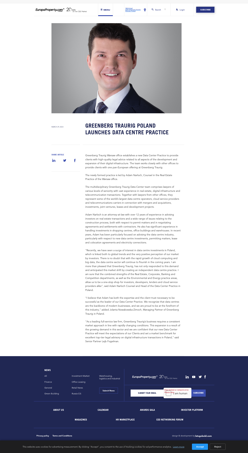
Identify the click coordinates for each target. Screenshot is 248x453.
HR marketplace (125, 419)
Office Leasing (78, 382)
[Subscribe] (198, 393)
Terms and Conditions (62, 435)
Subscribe (205, 9)
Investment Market (81, 376)
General (48, 387)
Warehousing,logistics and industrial (109, 377)
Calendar (103, 409)
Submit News (109, 390)
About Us (58, 409)
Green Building (51, 393)
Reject (217, 446)
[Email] (147, 393)
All (45, 376)
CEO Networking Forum (169, 419)
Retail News (77, 387)
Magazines (81, 419)
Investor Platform (192, 409)
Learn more (178, 446)
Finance (48, 382)
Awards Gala (147, 409)
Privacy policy (42, 435)
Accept (200, 446)
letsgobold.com (203, 436)
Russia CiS (76, 393)
